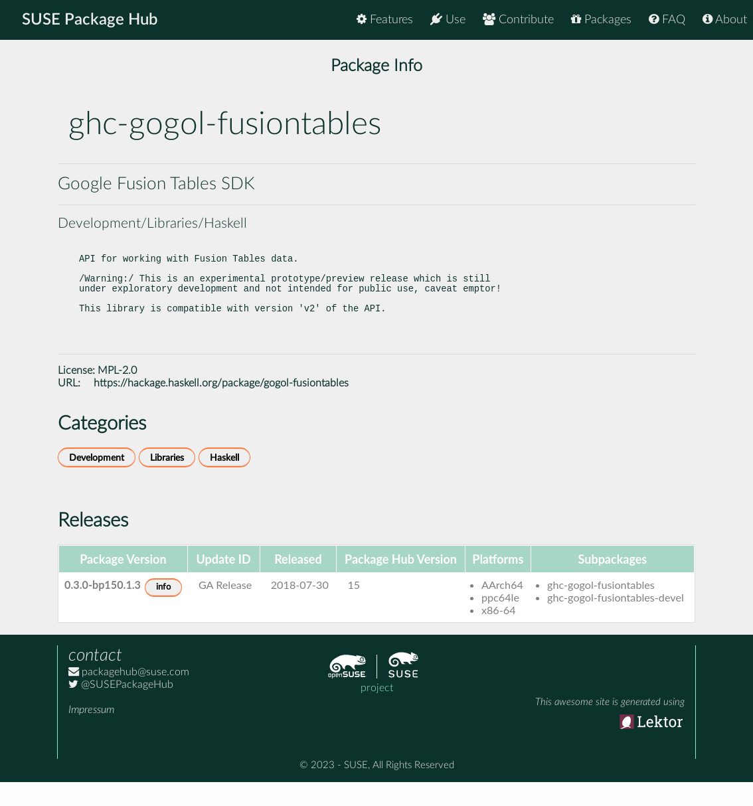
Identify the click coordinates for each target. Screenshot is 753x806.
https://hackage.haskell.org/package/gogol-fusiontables (221, 407)
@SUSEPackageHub (120, 708)
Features (385, 19)
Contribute (518, 19)
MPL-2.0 (117, 394)
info (163, 611)
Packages (601, 19)
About (725, 19)
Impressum (91, 733)
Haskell (224, 482)
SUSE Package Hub (90, 20)
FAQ (667, 19)
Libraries (167, 482)
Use (447, 19)
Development (96, 482)
